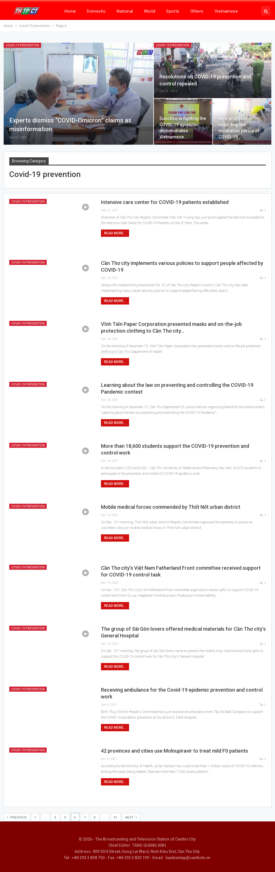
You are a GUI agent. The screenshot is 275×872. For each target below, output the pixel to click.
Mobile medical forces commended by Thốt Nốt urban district (170, 507)
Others (197, 11)
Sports (172, 11)
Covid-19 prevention (22, 45)
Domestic (96, 11)
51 (116, 817)
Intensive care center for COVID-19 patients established (165, 202)
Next (131, 817)
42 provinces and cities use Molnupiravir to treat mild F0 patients (174, 751)
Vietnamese (226, 11)
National (125, 11)
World (149, 11)
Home (70, 11)
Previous (17, 817)
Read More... (115, 233)
